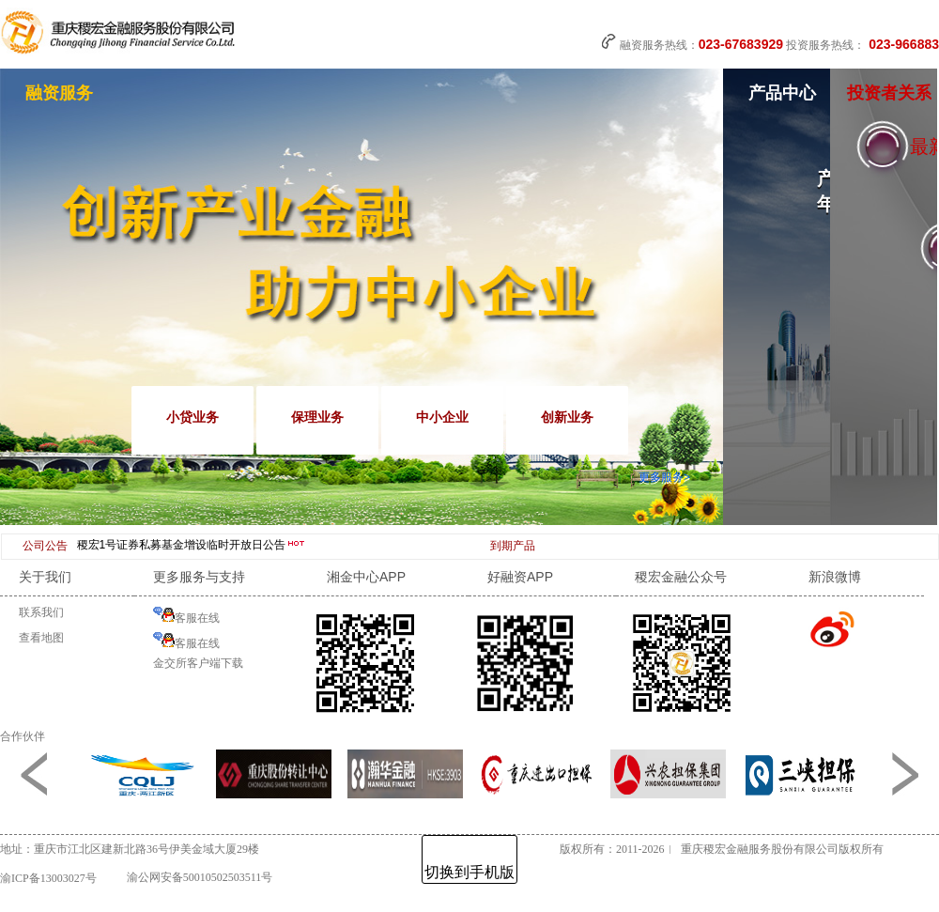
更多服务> (664, 477)
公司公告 (45, 545)
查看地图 (41, 637)
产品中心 (782, 93)
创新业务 (567, 417)
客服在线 (186, 616)
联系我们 (41, 612)
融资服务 (59, 93)
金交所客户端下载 (198, 663)
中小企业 (442, 417)
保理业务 (317, 417)
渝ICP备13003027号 (48, 878)
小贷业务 (192, 417)
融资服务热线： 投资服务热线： (770, 43)
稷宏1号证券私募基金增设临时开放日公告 (192, 544)
